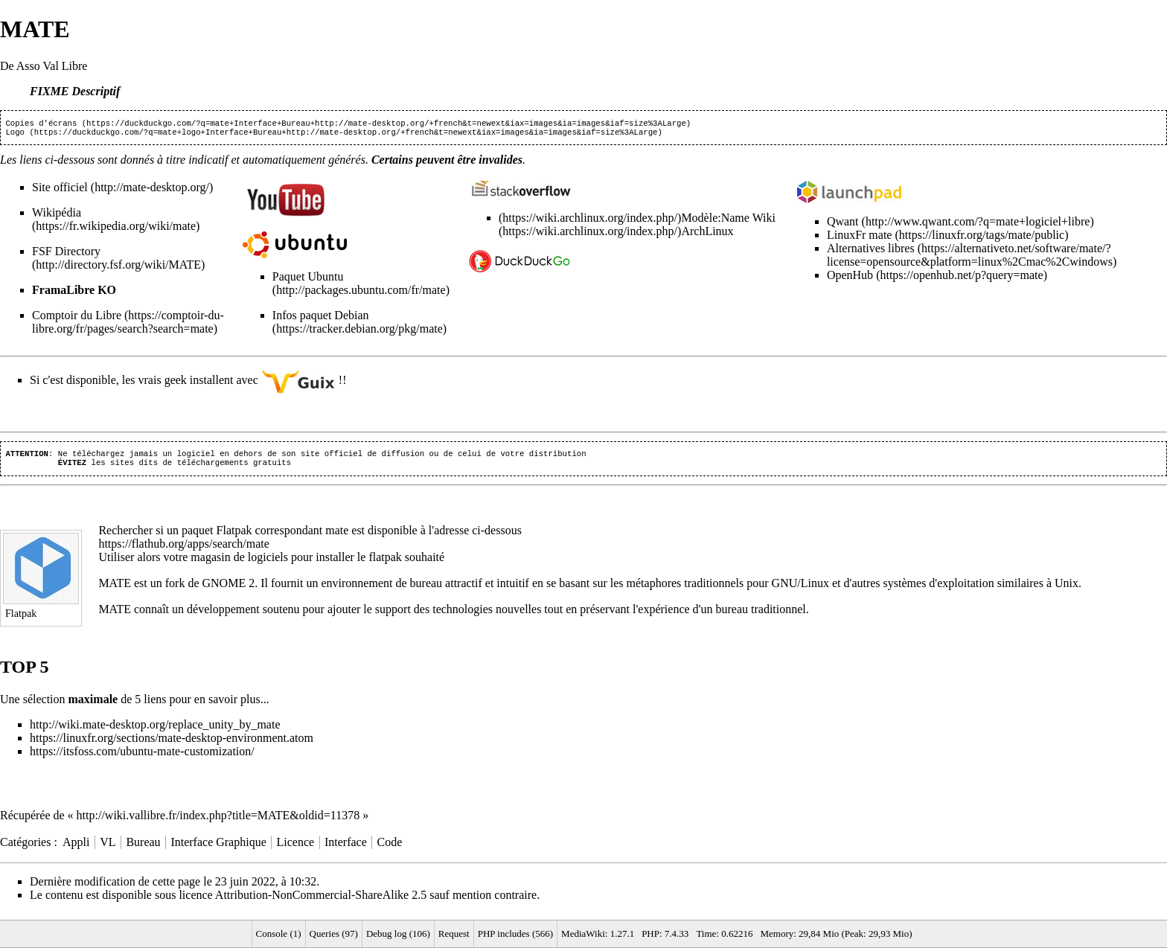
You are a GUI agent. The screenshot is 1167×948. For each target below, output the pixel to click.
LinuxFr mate (859, 237)
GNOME (224, 589)
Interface (345, 848)
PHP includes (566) (515, 933)
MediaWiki (583, 933)
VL (107, 848)
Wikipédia (56, 215)
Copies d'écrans (41, 124)
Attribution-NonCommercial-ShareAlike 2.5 (320, 900)
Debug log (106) (398, 933)
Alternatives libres (871, 251)
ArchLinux (707, 234)
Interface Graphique (218, 848)
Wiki (762, 220)
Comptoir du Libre (76, 318)
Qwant (843, 224)
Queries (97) (334, 933)
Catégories (25, 848)
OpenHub (850, 278)
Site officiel (60, 190)
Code (390, 848)
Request (454, 933)
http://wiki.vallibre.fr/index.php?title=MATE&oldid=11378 (218, 821)
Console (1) (278, 933)
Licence (296, 848)
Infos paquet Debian (320, 318)
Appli (76, 848)
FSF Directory (66, 254)
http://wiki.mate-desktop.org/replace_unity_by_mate (155, 730)
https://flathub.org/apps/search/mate (183, 549)
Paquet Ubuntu (308, 279)
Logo (15, 134)
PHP (650, 933)
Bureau (143, 848)
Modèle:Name (715, 220)
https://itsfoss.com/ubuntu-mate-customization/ (142, 757)
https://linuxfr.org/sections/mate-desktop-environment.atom (171, 743)
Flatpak (234, 536)
